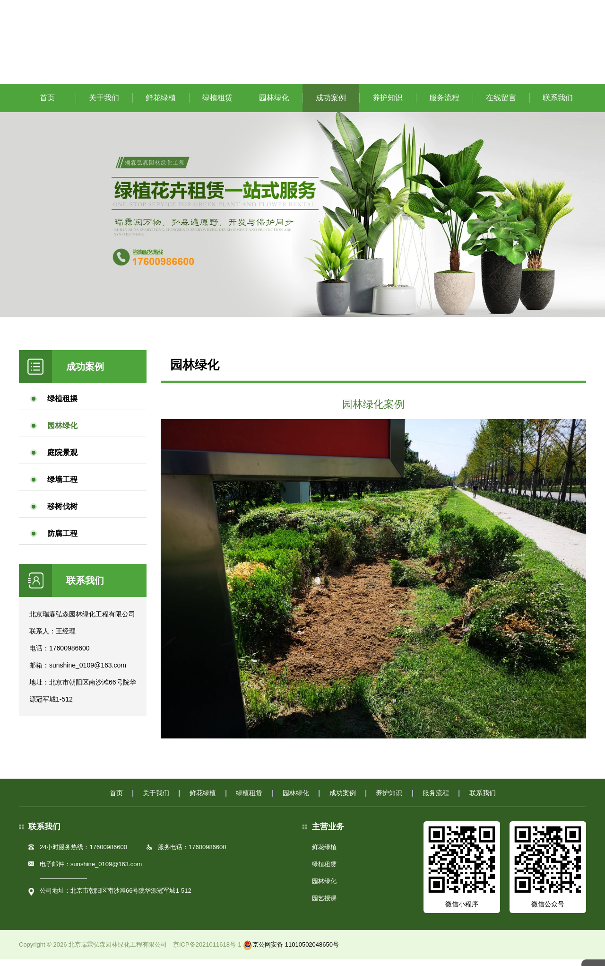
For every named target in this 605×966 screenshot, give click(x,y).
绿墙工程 (62, 486)
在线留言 (501, 104)
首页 (47, 104)
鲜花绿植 (161, 104)
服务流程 (444, 104)
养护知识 (387, 104)
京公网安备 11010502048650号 (291, 951)
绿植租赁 (217, 104)
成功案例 (331, 104)
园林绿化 (274, 104)
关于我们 (104, 104)
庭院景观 (62, 459)
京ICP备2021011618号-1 (207, 951)
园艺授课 (324, 904)
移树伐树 (62, 513)
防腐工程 (62, 540)
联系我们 (558, 104)
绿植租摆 (62, 405)
